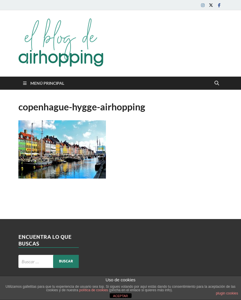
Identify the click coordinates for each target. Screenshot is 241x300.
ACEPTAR (120, 296)
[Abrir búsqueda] (216, 83)
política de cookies (93, 290)
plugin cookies (227, 293)
